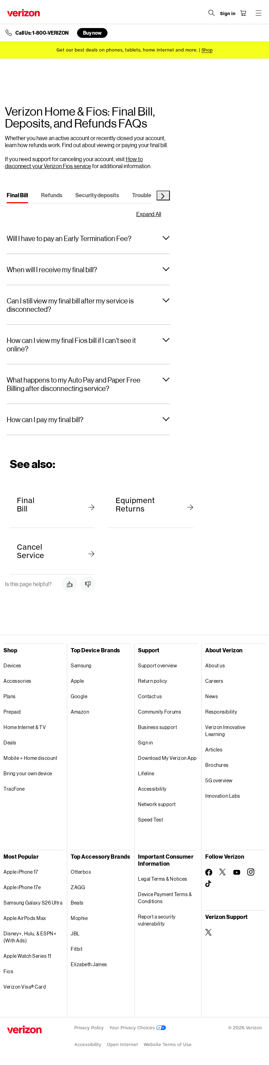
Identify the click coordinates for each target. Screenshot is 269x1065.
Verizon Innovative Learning (225, 730)
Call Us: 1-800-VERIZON (42, 32)
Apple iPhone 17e (22, 887)
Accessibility (152, 789)
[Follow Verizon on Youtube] (236, 872)
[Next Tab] (163, 195)
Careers (214, 681)
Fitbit (76, 949)
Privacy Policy (89, 1027)
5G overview (219, 780)
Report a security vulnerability (157, 920)
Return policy (152, 681)
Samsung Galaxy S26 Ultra (33, 903)
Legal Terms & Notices (162, 879)
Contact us (150, 696)
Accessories (18, 681)
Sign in (145, 743)
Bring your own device (28, 773)
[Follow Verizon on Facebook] (208, 872)
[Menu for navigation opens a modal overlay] (258, 13)
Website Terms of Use (168, 1044)
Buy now (92, 33)
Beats (77, 903)
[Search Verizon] (211, 13)
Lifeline (146, 773)
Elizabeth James (89, 964)
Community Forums (159, 712)
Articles (213, 750)
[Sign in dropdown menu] (227, 13)
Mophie (79, 918)
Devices (12, 665)
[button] (88, 238)
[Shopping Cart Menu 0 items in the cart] (243, 13)
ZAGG (78, 887)
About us (215, 665)
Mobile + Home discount (30, 758)
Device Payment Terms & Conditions (165, 897)
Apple (77, 681)
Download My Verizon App (167, 758)
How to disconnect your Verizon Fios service (74, 162)
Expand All (148, 214)
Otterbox (81, 872)
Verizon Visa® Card (25, 987)
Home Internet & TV (25, 727)
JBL (75, 933)
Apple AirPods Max (25, 918)
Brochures (217, 765)
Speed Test (150, 820)
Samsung (81, 665)
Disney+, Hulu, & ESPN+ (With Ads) (30, 936)
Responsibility (221, 712)
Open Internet (122, 1044)
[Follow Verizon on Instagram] (250, 871)
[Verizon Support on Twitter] (208, 932)
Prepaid (12, 712)
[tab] (17, 196)
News (211, 696)
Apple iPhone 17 (21, 872)
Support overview (157, 665)
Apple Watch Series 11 (27, 956)
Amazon (80, 712)
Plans (10, 696)
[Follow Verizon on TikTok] (208, 883)
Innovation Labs (222, 796)
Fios (8, 971)
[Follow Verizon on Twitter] (222, 871)
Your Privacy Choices (137, 1027)
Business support (157, 727)
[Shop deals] (207, 50)
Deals (10, 743)
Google (79, 696)
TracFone (14, 789)
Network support (157, 804)
